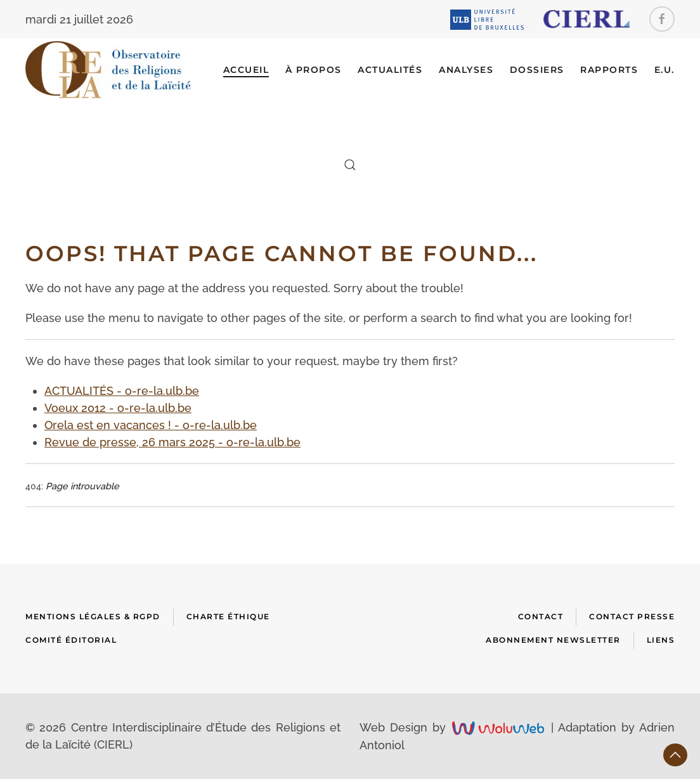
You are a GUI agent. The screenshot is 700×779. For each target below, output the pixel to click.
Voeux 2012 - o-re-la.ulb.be (117, 408)
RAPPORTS (609, 69)
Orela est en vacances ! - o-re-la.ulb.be (150, 425)
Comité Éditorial (71, 640)
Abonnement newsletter (553, 640)
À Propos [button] (313, 69)
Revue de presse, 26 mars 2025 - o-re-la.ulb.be (172, 442)
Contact (541, 616)
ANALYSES (466, 69)
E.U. (664, 69)
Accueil (246, 69)
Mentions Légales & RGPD (92, 616)
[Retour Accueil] (108, 69)
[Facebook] (662, 19)
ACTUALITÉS (390, 69)
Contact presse (632, 616)
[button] (350, 164)
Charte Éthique (228, 616)
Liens (661, 640)
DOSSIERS (537, 69)
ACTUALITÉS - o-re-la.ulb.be (121, 390)
